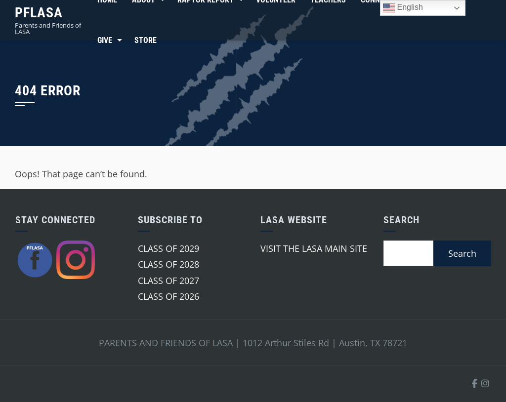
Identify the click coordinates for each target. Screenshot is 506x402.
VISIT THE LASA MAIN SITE (313, 248)
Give (104, 40)
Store (145, 40)
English (403, 8)
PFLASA (39, 12)
